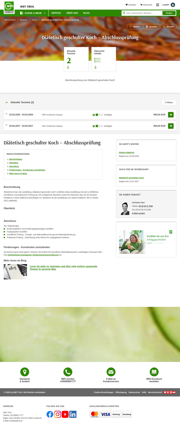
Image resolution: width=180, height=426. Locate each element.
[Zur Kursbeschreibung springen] (103, 59)
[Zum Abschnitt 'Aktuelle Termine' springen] (76, 59)
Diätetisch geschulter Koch (131, 178)
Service (56, 13)
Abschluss (14, 166)
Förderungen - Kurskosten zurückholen (27, 170)
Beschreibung (15, 159)
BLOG (86, 13)
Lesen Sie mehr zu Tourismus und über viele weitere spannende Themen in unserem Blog (63, 268)
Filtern (169, 102)
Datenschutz (134, 392)
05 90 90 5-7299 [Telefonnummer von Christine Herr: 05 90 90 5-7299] (146, 206)
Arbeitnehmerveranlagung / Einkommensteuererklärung (33, 255)
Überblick (13, 163)
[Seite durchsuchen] (149, 13)
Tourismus (24, 20)
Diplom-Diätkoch (126, 152)
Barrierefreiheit (155, 392)
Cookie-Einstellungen (104, 392)
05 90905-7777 (16, 415)
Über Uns (72, 13)
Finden (169, 13)
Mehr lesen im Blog (18, 173)
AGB (144, 392)
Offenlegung (121, 392)
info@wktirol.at (16, 421)
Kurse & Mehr (31, 13)
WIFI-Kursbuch (10, 20)
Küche (34, 20)
